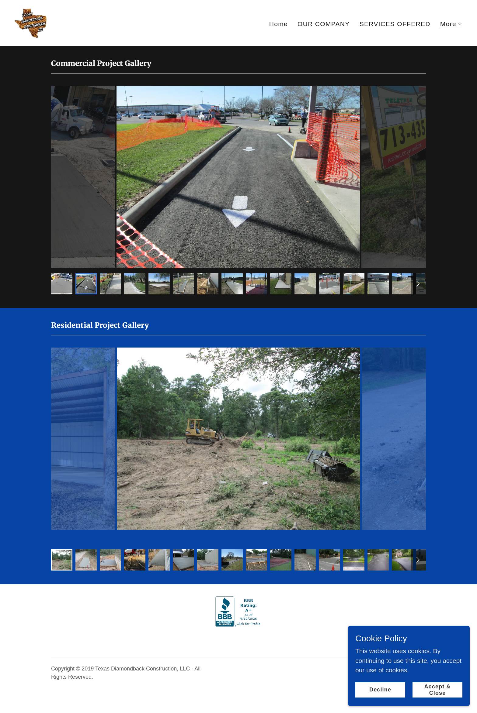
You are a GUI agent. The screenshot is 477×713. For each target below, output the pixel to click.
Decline (380, 690)
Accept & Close (437, 689)
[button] (451, 24)
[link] (31, 22)
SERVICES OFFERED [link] (395, 23)
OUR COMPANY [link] (324, 23)
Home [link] (278, 23)
